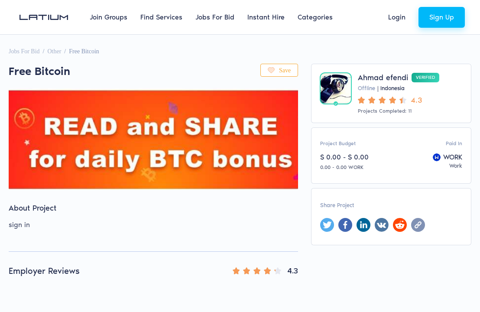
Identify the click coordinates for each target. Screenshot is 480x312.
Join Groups (108, 17)
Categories (315, 17)
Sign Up (441, 17)
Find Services (161, 17)
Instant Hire (266, 17)
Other (54, 51)
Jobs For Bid (214, 17)
